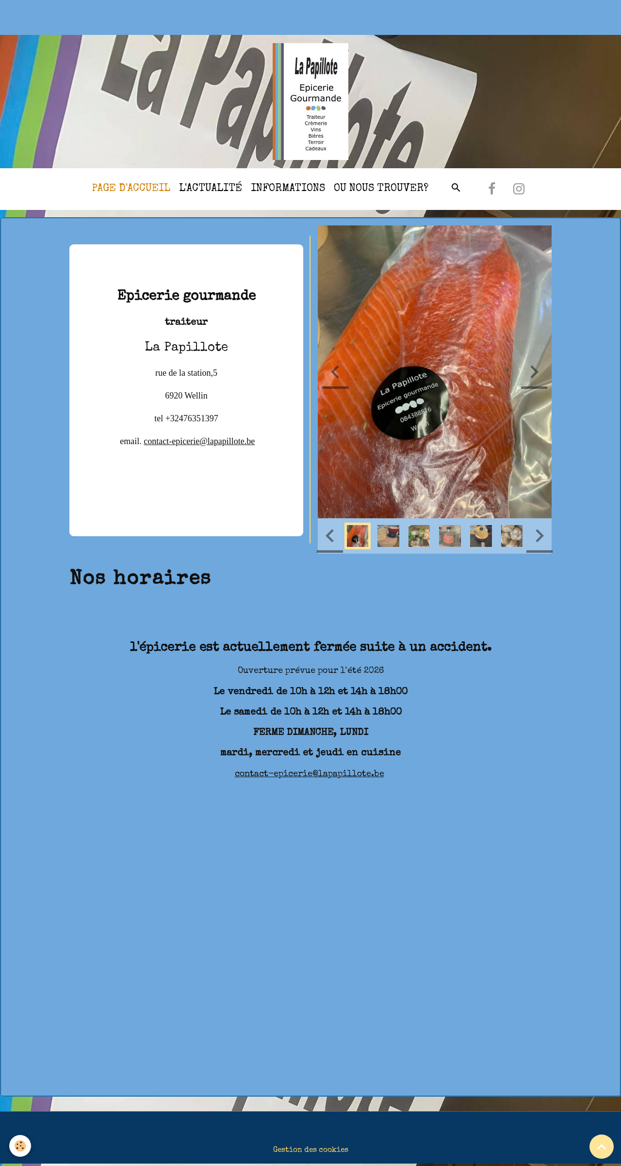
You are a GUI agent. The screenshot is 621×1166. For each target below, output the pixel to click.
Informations (288, 190)
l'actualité (210, 190)
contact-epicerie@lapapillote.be (199, 442)
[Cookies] (21, 1146)
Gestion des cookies (310, 1151)
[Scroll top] (601, 1146)
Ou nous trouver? (381, 190)
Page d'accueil (131, 190)
